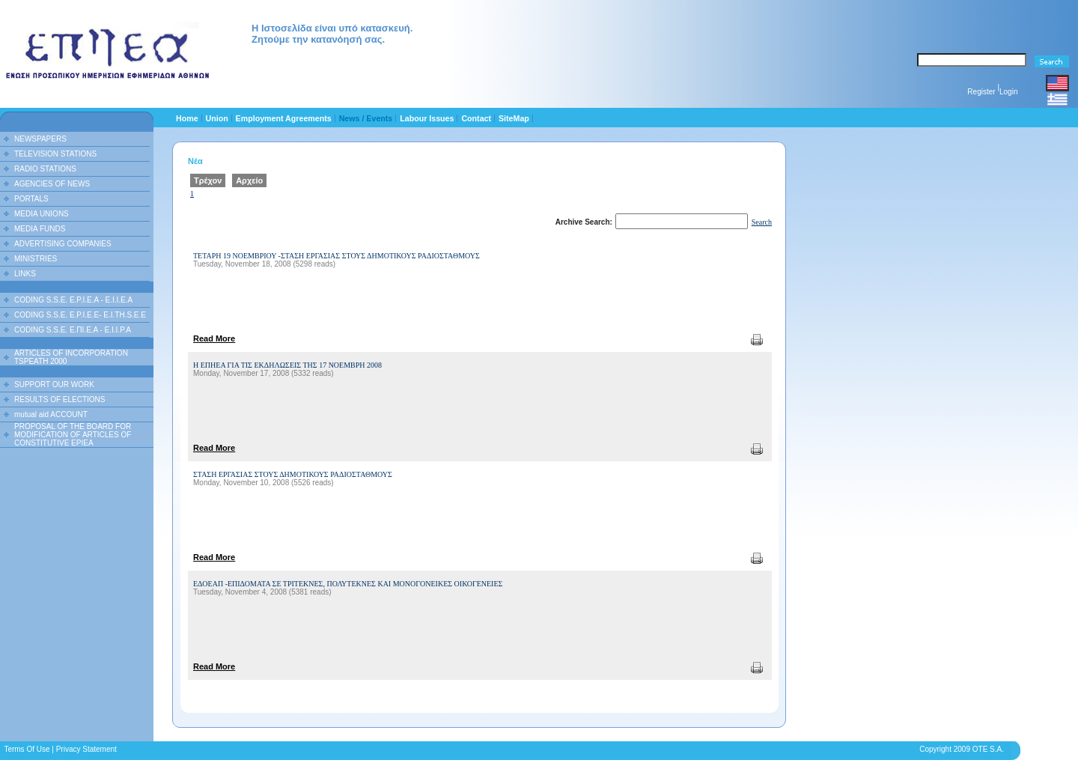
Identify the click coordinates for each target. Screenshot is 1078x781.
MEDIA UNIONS (41, 214)
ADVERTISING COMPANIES (63, 244)
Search (762, 222)
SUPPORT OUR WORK (54, 384)
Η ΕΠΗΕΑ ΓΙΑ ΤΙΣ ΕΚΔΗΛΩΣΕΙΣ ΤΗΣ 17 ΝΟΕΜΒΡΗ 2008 (287, 365)
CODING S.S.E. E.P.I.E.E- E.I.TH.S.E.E (80, 315)
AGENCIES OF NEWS (52, 184)
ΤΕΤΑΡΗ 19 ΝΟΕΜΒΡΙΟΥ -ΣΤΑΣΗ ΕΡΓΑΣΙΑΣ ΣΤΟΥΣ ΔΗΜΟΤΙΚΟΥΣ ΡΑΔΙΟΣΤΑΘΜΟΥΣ (336, 256)
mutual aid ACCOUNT (51, 414)
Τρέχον (208, 180)
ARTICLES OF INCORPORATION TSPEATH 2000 (71, 357)
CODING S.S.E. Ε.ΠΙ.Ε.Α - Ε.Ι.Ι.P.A (72, 330)
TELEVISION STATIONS (55, 154)
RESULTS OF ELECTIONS (60, 399)
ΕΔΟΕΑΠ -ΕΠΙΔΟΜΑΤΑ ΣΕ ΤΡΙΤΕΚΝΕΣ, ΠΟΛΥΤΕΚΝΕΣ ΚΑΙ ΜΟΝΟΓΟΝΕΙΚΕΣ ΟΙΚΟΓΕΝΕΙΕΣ (347, 584)
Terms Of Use (26, 749)
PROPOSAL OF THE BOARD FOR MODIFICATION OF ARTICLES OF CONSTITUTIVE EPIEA (72, 434)
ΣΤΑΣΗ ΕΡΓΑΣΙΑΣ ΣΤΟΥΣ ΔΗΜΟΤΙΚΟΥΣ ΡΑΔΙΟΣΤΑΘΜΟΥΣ (292, 474)
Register (981, 92)
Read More (214, 338)
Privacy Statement (86, 749)
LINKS (25, 274)
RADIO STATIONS (45, 169)
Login (1008, 92)
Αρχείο (249, 180)
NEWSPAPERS (40, 139)
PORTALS (31, 199)
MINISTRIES (35, 259)
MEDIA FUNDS (39, 229)
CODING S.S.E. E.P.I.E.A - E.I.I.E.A (73, 300)
